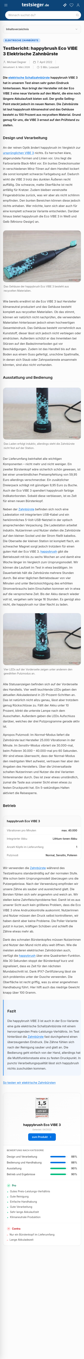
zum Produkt (42, 1136)
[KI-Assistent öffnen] (65, 5)
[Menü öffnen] (6, 5)
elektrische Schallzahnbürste (29, 77)
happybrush (48, 551)
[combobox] (43, 15)
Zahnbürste (26, 509)
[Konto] (78, 5)
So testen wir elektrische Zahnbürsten (29, 1082)
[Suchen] (77, 15)
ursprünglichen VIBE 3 (18, 153)
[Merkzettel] (71, 5)
